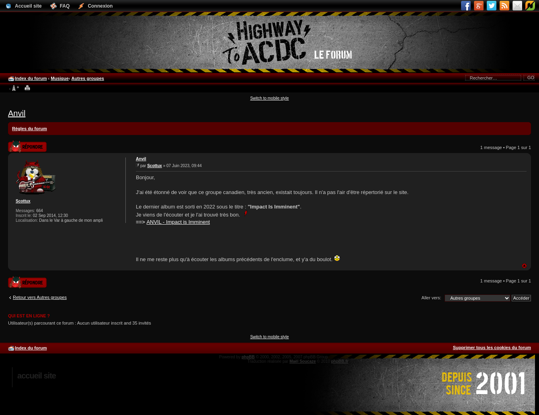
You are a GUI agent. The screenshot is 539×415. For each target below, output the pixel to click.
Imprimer (27, 88)
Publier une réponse (27, 146)
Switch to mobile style (269, 98)
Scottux (23, 201)
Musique (60, 78)
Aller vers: (431, 297)
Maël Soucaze (302, 361)
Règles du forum (29, 128)
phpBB (248, 357)
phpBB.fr (339, 361)
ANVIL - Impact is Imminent (178, 222)
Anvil (16, 113)
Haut (524, 266)
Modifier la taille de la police (14, 88)
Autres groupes (88, 78)
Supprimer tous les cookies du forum (492, 347)
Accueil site (36, 375)
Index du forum (31, 78)
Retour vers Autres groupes (40, 297)
